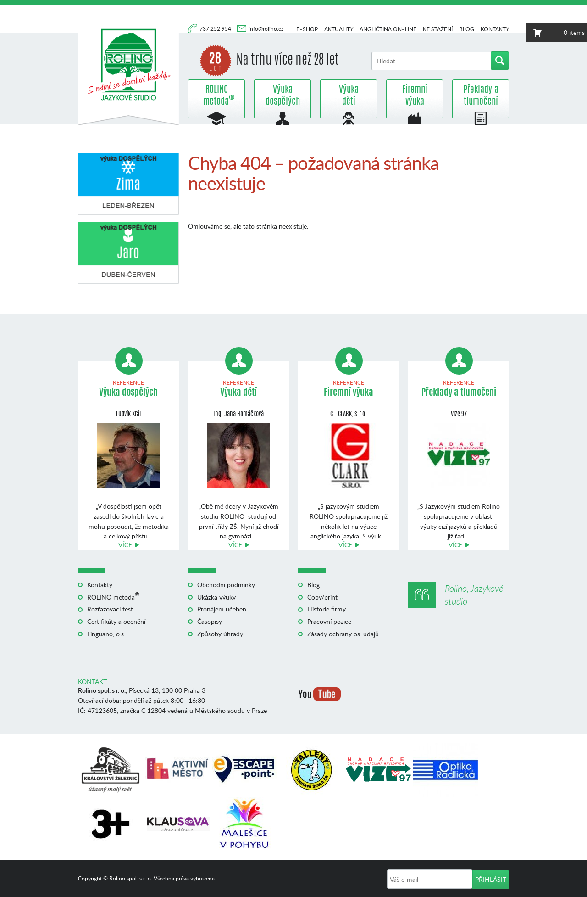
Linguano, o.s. (106, 633)
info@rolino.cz (266, 29)
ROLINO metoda (216, 96)
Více (125, 544)
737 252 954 (216, 29)
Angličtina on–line (388, 29)
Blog (466, 29)
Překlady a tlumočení (480, 96)
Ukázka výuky (216, 597)
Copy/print (322, 597)
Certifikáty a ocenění (116, 621)
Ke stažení (438, 29)
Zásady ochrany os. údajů (343, 633)
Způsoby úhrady (220, 633)
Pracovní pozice (329, 621)
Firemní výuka (414, 96)
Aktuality (338, 29)
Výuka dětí (349, 96)
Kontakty (495, 29)
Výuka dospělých (283, 96)
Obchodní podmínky (226, 584)
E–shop (307, 29)
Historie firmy (326, 609)
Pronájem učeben (221, 609)
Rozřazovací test (110, 609)
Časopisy (209, 621)
